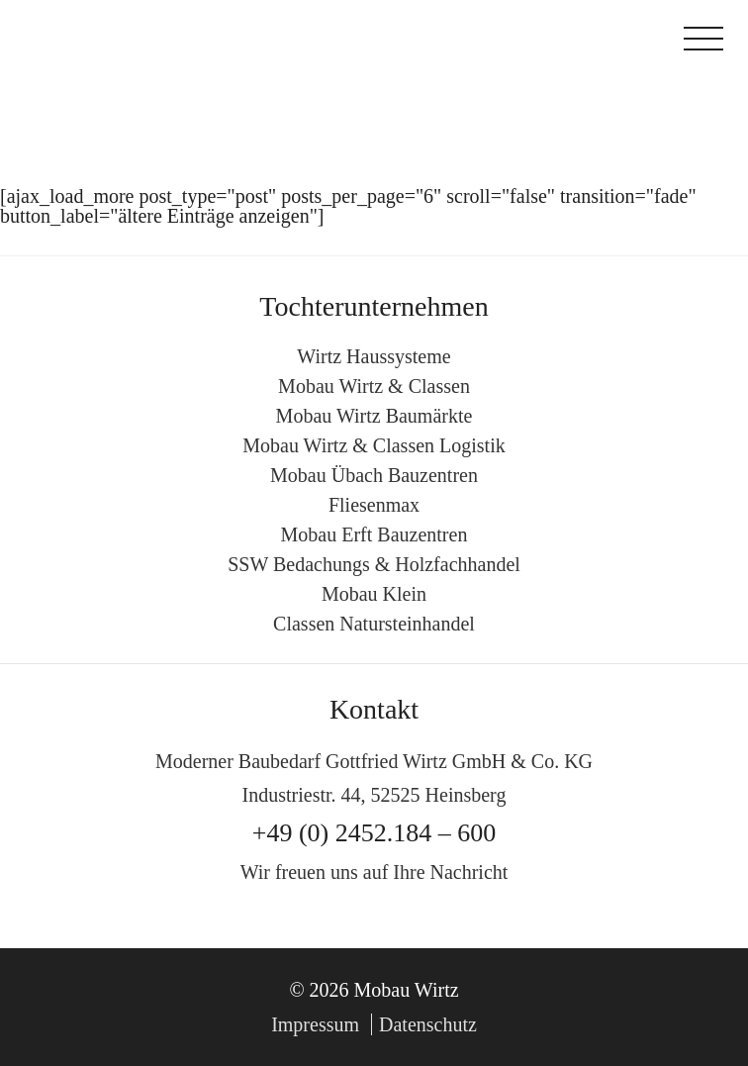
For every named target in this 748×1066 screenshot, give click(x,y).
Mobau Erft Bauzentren (374, 534)
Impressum (315, 1024)
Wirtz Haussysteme (373, 356)
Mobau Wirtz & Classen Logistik (373, 445)
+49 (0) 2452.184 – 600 (374, 833)
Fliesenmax (374, 505)
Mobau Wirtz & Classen (374, 386)
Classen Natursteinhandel (374, 623)
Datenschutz (428, 1024)
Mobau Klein (374, 594)
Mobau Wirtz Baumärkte (374, 416)
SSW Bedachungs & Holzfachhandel (374, 564)
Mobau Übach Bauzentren (374, 475)
